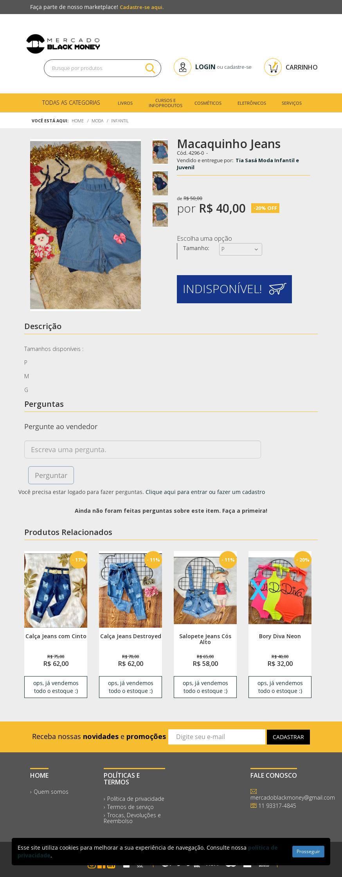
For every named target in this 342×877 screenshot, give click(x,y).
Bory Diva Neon (280, 636)
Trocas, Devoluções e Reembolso (132, 818)
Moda (97, 120)
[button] (234, 289)
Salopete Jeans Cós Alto (205, 639)
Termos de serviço (130, 807)
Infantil (120, 120)
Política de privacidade (135, 799)
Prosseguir (308, 851)
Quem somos (51, 792)
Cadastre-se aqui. (142, 7)
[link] (55, 590)
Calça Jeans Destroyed (130, 636)
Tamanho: (196, 248)
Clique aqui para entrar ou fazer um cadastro (205, 492)
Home (78, 120)
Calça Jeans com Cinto (55, 636)
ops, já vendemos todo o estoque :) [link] (56, 686)
